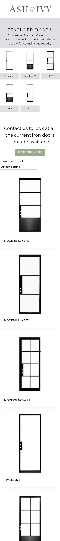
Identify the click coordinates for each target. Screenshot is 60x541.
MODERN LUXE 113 (17, 240)
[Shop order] (18, 167)
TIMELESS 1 (12, 479)
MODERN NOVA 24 (17, 400)
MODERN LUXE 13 (16, 320)
